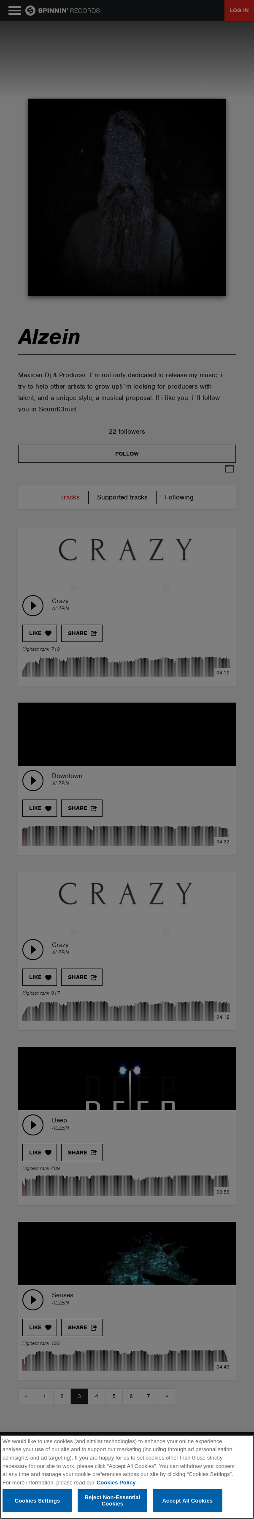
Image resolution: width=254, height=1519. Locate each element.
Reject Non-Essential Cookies (112, 1500)
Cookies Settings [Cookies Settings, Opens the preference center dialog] (37, 1501)
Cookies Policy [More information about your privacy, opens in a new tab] (116, 1482)
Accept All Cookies (187, 1501)
